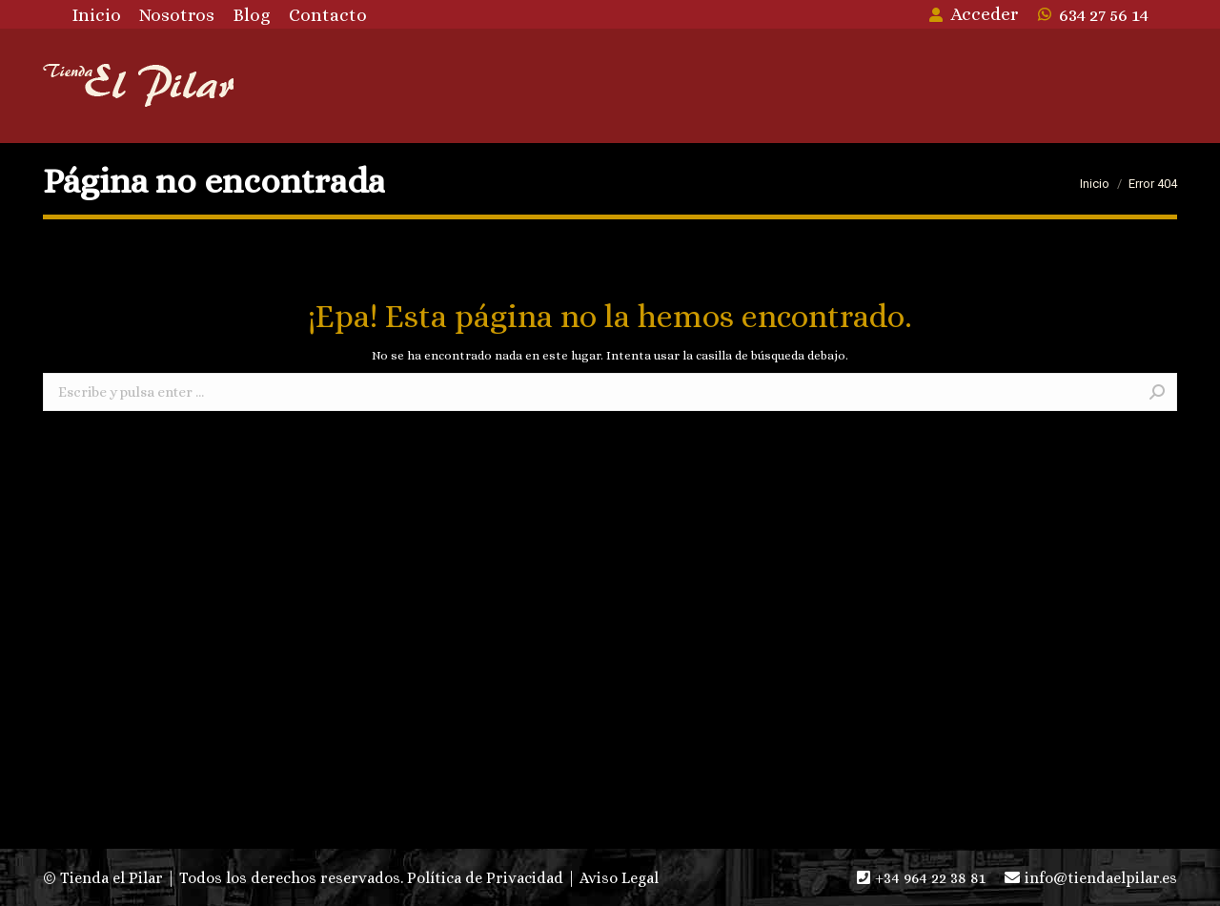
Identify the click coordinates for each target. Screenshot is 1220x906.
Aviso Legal (619, 878)
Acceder (973, 14)
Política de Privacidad (485, 878)
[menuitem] (96, 15)
